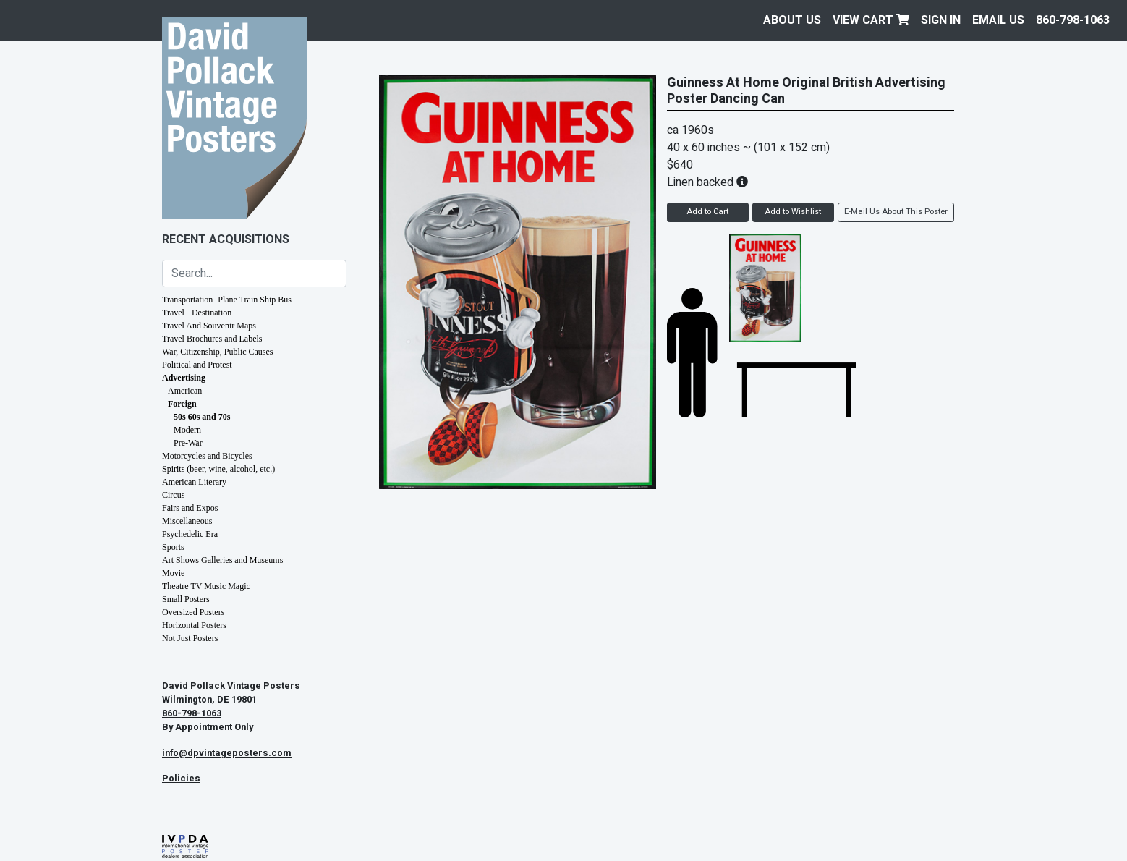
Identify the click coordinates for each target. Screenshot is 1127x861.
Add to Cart (707, 211)
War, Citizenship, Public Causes (217, 352)
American (185, 391)
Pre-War (188, 443)
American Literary (194, 482)
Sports (173, 547)
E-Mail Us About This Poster (896, 211)
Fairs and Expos (190, 508)
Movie (173, 573)
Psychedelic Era (190, 534)
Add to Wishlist (793, 211)
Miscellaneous (187, 521)
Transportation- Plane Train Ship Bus (227, 299)
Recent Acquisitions (225, 239)
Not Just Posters (190, 638)
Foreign (182, 404)
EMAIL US (998, 20)
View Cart (871, 20)
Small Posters (186, 599)
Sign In (941, 20)
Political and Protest (197, 365)
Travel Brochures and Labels (212, 339)
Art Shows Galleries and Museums (222, 560)
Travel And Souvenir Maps (209, 326)
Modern (187, 430)
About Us (792, 20)
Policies (181, 778)
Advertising (183, 378)
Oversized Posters (193, 612)
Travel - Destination (196, 313)
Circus (173, 495)
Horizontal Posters (194, 625)
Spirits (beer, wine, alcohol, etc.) (218, 469)
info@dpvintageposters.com (227, 753)
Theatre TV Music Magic (206, 586)
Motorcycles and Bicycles (207, 456)
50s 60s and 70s (202, 417)
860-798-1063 (1073, 20)
